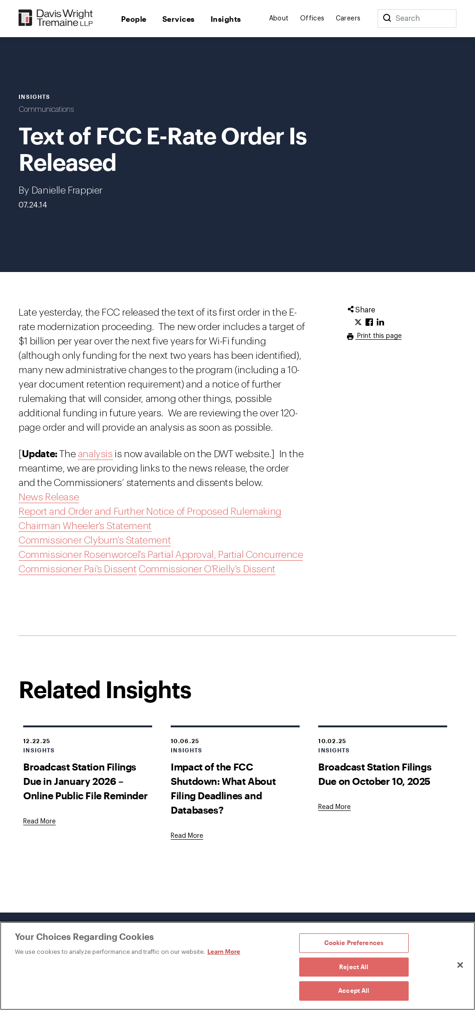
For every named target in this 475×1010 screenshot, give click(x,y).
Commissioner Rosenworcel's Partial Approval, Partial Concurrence (161, 555)
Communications (46, 109)
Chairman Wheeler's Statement (85, 526)
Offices (312, 18)
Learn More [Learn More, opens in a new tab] (223, 951)
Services (178, 18)
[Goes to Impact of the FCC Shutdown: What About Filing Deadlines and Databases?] (187, 836)
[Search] (387, 18)
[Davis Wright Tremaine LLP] (56, 18)
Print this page (378, 336)
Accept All (353, 990)
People (134, 18)
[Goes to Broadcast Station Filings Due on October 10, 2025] (334, 807)
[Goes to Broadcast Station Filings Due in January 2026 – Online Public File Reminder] (39, 821)
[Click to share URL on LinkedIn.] (380, 322)
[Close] (460, 965)
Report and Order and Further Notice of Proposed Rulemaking (150, 512)
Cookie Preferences (354, 942)
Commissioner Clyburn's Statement (95, 540)
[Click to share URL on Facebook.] (369, 322)
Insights (226, 18)
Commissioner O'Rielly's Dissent (207, 569)
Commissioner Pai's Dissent (78, 569)
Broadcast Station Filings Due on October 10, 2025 (374, 774)
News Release (49, 497)
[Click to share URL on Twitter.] (358, 322)
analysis (95, 454)
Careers (348, 18)
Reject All (353, 967)
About (279, 18)
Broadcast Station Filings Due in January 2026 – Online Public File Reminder (85, 781)
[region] (237, 966)
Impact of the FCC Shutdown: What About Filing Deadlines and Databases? (223, 788)
